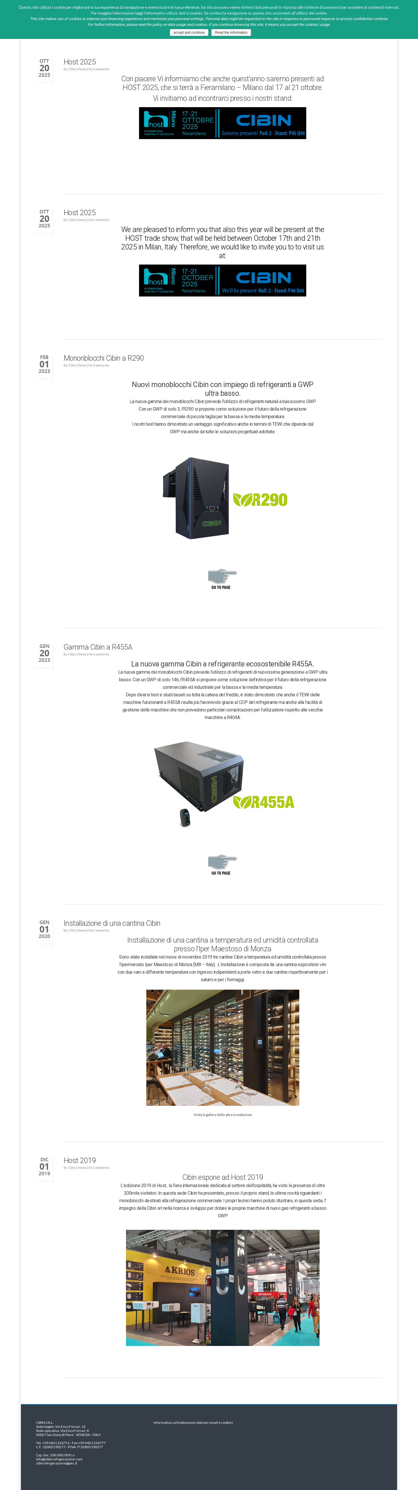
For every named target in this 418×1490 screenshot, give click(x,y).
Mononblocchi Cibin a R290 (104, 358)
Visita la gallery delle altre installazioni (223, 1114)
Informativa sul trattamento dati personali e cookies (193, 1423)
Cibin (72, 69)
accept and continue (189, 32)
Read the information (231, 32)
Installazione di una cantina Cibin (112, 923)
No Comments (99, 69)
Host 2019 (80, 1160)
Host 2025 (80, 62)
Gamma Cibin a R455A (98, 647)
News (82, 69)
